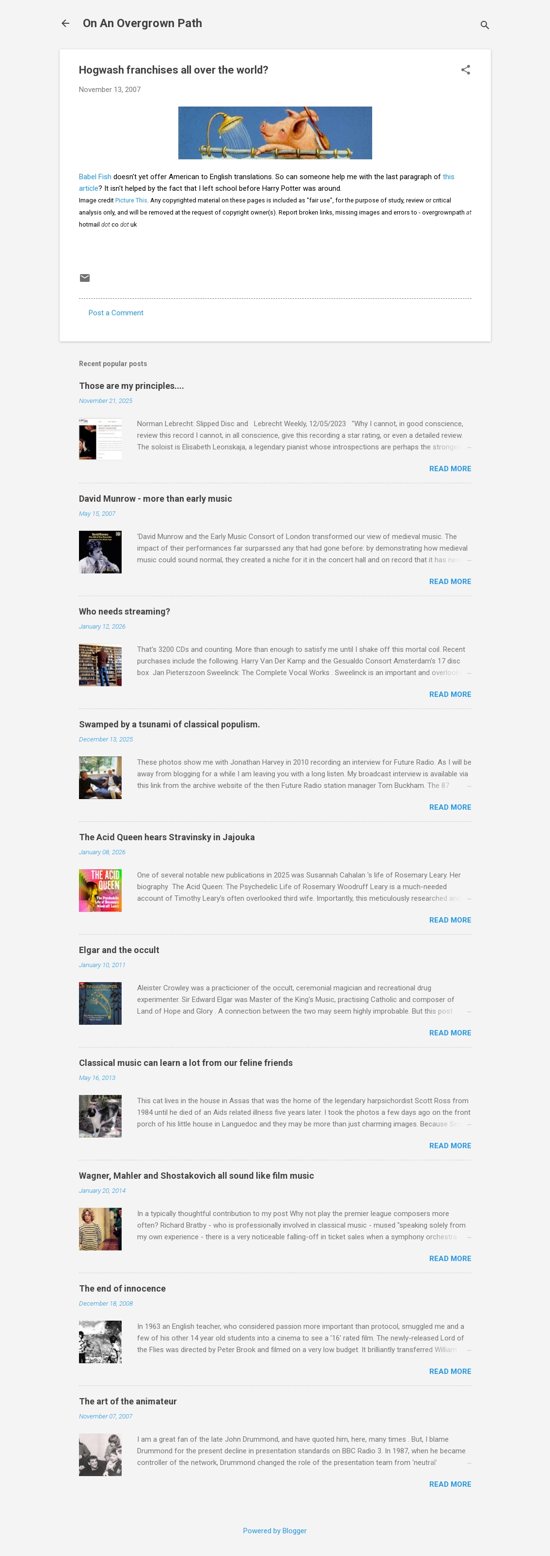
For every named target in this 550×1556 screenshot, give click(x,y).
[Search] (485, 26)
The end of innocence (122, 1288)
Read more (450, 468)
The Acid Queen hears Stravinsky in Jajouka (167, 837)
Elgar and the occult (119, 950)
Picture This (131, 200)
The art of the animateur (128, 1401)
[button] (465, 70)
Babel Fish (95, 176)
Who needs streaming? (124, 611)
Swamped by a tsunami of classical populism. (169, 724)
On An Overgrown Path (142, 23)
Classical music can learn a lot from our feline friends (186, 1063)
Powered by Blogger (275, 1530)
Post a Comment (116, 312)
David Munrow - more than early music (155, 498)
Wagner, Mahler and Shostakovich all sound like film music (196, 1176)
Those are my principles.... (131, 386)
